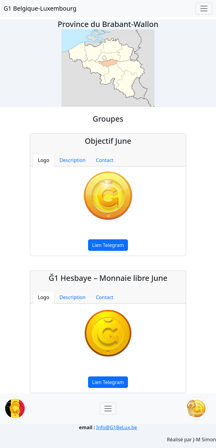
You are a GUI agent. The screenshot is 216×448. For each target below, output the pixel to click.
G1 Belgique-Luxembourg (40, 8)
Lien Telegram (108, 245)
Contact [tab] (104, 160)
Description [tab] (73, 160)
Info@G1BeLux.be (116, 427)
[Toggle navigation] (203, 8)
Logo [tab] (43, 160)
